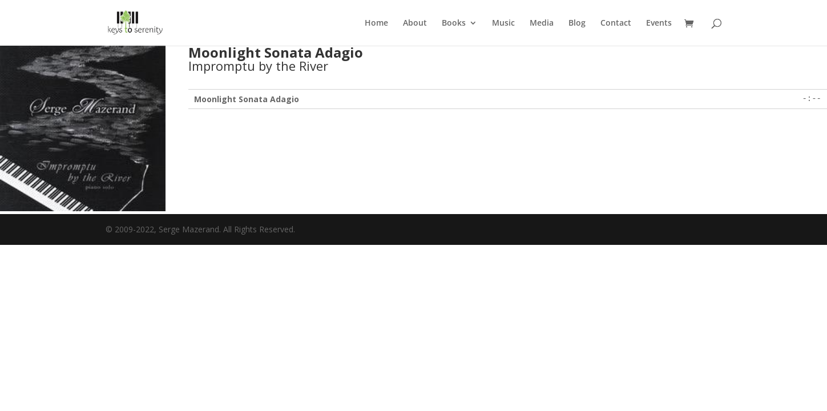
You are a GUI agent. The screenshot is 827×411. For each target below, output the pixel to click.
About (415, 23)
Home (376, 23)
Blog (577, 23)
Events (659, 23)
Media (542, 23)
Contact (615, 23)
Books (454, 23)
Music (503, 23)
